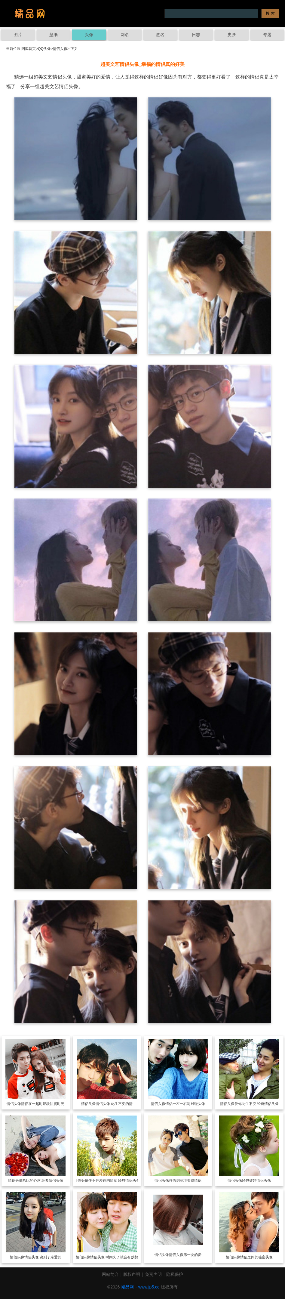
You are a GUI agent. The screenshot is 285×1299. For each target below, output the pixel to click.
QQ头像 (44, 49)
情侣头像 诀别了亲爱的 (42, 1257)
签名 (160, 34)
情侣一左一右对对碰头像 (185, 1104)
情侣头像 (60, 49)
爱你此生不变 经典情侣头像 (256, 1104)
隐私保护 (174, 1274)
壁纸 (53, 34)
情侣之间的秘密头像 (256, 1257)
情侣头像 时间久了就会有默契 (114, 1257)
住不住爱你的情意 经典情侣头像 (114, 1180)
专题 (267, 34)
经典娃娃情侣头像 (256, 1180)
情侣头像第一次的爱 (185, 1255)
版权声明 (131, 1274)
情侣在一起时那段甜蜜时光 (42, 1104)
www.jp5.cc (148, 1287)
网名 (125, 34)
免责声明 (153, 1274)
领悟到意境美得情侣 (185, 1180)
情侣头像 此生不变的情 (114, 1104)
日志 (196, 34)
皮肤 (231, 34)
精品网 (127, 1287)
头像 (89, 34)
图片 (18, 34)
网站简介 (110, 1274)
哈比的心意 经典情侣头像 (43, 1180)
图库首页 (28, 49)
